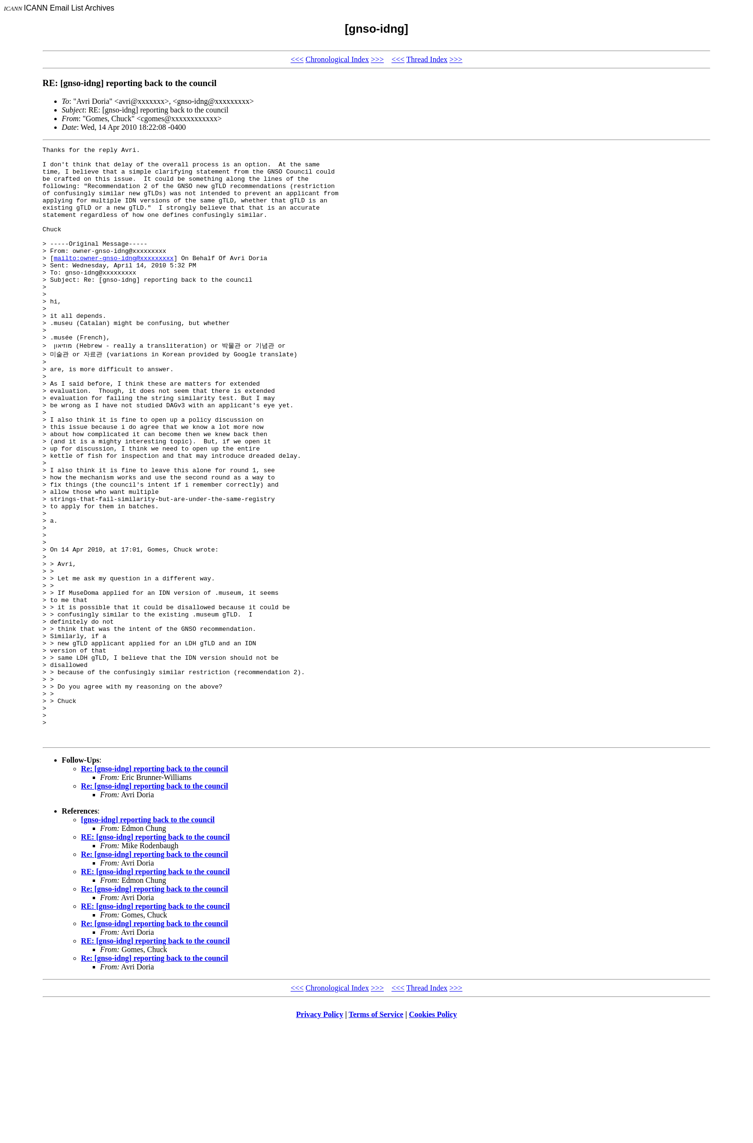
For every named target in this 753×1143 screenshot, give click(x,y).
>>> (377, 59)
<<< (297, 59)
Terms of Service (376, 1131)
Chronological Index (337, 59)
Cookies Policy (433, 1131)
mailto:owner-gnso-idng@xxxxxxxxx (114, 280)
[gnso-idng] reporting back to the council (148, 936)
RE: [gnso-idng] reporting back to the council (155, 953)
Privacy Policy (319, 1131)
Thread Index (427, 59)
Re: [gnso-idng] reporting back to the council (154, 885)
